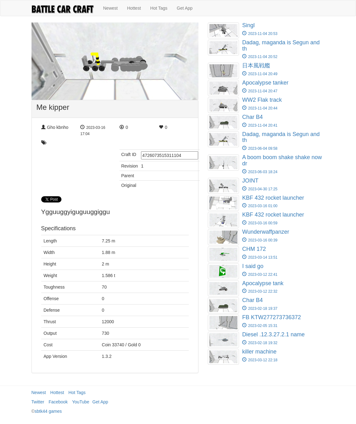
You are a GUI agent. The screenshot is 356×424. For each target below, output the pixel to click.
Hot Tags (159, 8)
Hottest (134, 8)
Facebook (58, 401)
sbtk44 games (48, 411)
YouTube (80, 401)
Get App (185, 8)
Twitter (38, 401)
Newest (110, 8)
